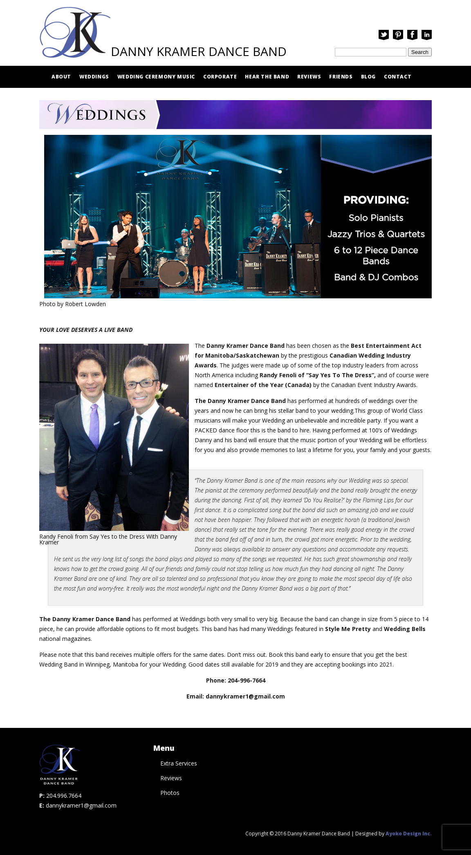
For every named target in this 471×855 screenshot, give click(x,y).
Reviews (309, 76)
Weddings (94, 76)
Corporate (220, 76)
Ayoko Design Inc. (409, 833)
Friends (340, 76)
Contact (397, 76)
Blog (368, 76)
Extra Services (178, 763)
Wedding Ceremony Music (156, 76)
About (61, 76)
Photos (169, 793)
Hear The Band (267, 76)
